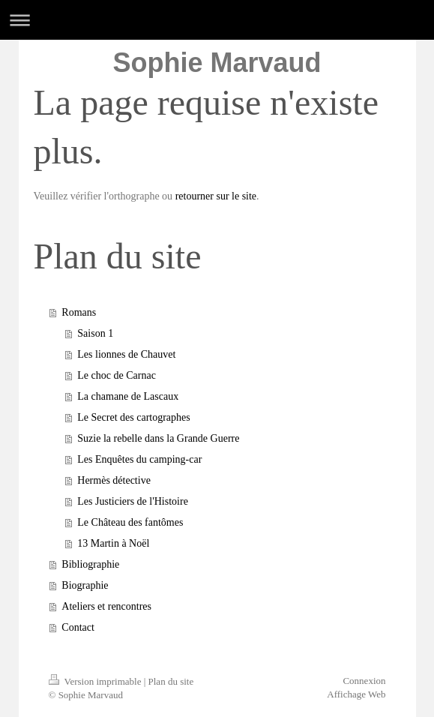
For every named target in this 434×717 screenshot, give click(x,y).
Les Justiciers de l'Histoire (132, 501)
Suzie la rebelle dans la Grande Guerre (158, 438)
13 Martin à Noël (113, 543)
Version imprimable (96, 681)
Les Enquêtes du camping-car (139, 459)
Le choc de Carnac (116, 375)
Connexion (364, 680)
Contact (77, 627)
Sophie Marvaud (216, 62)
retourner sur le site (215, 196)
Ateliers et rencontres (106, 606)
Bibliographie (90, 564)
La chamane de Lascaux (127, 396)
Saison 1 (95, 333)
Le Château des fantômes (130, 522)
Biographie (84, 585)
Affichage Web (356, 694)
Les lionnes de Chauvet (126, 354)
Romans (78, 312)
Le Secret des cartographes (133, 417)
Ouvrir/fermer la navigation (217, 20)
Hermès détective (114, 480)
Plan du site (171, 681)
